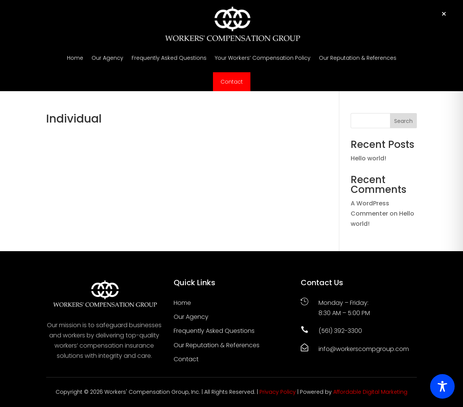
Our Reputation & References (357, 58)
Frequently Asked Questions (169, 58)
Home (75, 58)
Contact (232, 81)
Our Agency (107, 58)
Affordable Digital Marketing (370, 392)
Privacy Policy (277, 392)
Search (403, 121)
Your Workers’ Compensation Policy (263, 58)
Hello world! (368, 158)
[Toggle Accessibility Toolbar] (442, 386)
